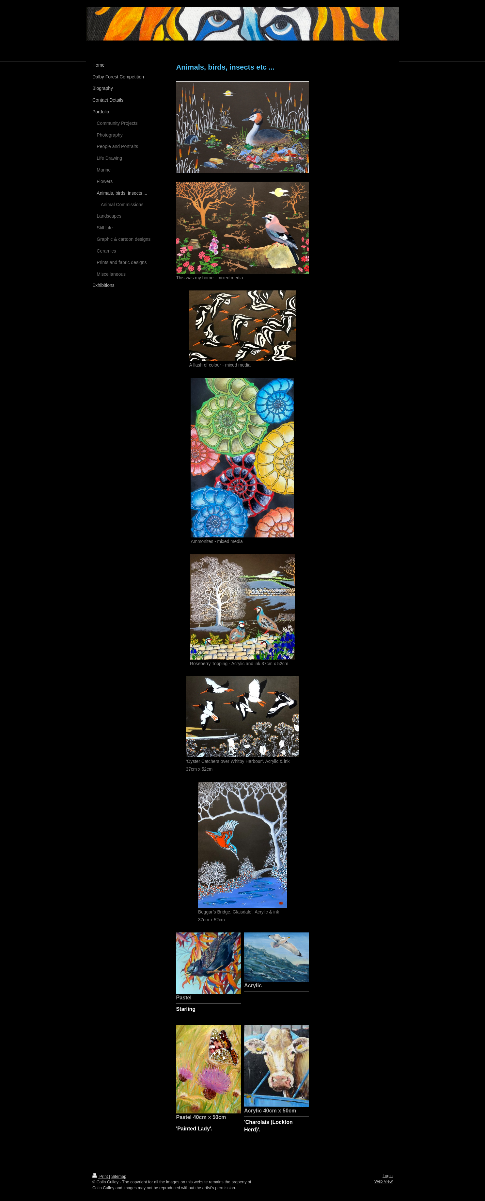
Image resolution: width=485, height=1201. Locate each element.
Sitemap (118, 1176)
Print (100, 1176)
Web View (383, 1181)
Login (388, 1176)
